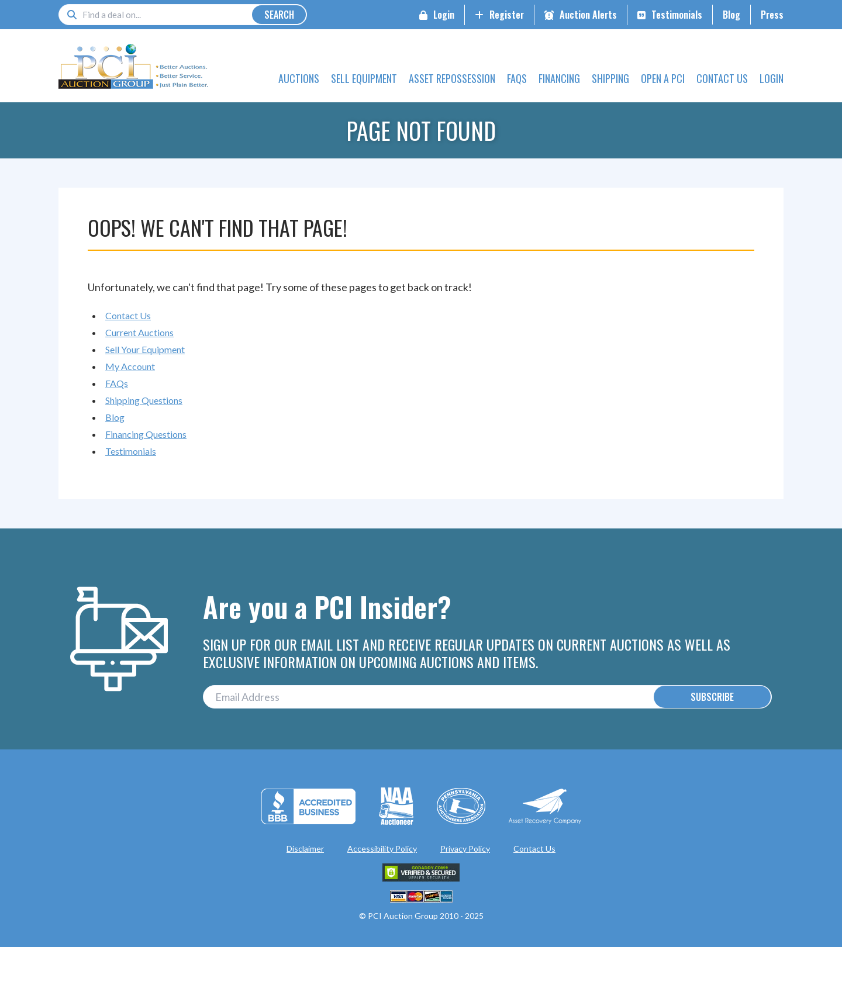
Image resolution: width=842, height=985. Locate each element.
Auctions (298, 78)
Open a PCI (663, 78)
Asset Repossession (452, 78)
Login (443, 15)
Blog (731, 15)
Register (506, 15)
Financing (559, 78)
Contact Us (722, 78)
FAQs (517, 78)
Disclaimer (305, 852)
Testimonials (676, 15)
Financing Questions (146, 434)
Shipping (610, 78)
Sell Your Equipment (145, 349)
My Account (130, 366)
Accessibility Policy (382, 852)
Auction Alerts (588, 15)
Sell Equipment (364, 78)
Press (772, 15)
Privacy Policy (465, 852)
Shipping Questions (143, 400)
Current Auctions (139, 332)
